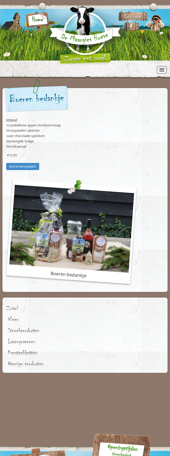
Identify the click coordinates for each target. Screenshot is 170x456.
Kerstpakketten (23, 352)
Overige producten (26, 364)
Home (37, 19)
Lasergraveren (22, 341)
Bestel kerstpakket (22, 166)
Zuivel (12, 308)
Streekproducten (24, 330)
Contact (133, 17)
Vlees (13, 319)
